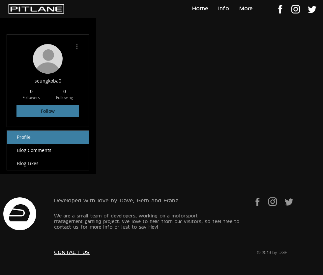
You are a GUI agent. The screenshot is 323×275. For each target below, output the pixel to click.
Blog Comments (34, 150)
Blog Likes (28, 163)
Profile (24, 137)
